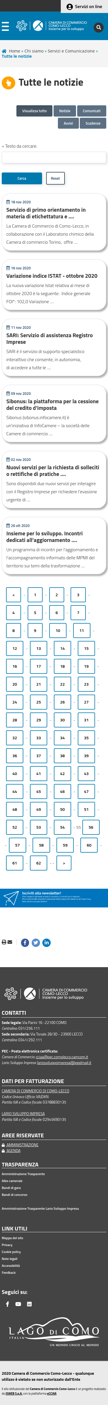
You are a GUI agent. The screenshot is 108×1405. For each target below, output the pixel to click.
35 (86, 738)
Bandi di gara (11, 1187)
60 (89, 845)
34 (62, 738)
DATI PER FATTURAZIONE (33, 1081)
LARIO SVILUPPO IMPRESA (23, 1114)
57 (17, 845)
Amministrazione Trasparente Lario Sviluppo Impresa (40, 1208)
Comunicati (92, 111)
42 (62, 773)
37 (38, 756)
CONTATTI (14, 1013)
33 (38, 738)
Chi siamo (33, 51)
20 (14, 684)
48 (14, 809)
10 (58, 630)
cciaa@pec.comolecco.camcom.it (62, 1057)
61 (14, 863)
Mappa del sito (12, 1238)
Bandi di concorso (14, 1194)
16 (14, 666)
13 (38, 648)
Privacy (7, 1245)
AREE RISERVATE (23, 1135)
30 (62, 720)
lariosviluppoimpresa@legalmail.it (64, 1063)
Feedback (9, 1272)
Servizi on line (88, 6)
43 (86, 773)
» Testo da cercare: (19, 145)
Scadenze (93, 123)
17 (38, 666)
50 (62, 809)
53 (38, 827)
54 (62, 827)
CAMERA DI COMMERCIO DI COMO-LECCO (35, 1091)
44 (14, 791)
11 (81, 630)
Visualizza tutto (34, 111)
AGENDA (11, 1150)
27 (86, 702)
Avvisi (68, 123)
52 (14, 827)
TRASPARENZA (20, 1164)
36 (14, 756)
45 (38, 791)
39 (86, 756)
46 (62, 791)
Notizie (65, 111)
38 (62, 756)
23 (86, 684)
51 (86, 809)
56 (91, 827)
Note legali (9, 1258)
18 (62, 666)
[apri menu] (5, 27)
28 (14, 720)
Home (14, 51)
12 (14, 648)
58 (41, 845)
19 (86, 666)
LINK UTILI (14, 1228)
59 (65, 845)
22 (62, 684)
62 (38, 863)
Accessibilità (11, 1265)
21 (38, 684)
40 (14, 773)
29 (38, 720)
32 (14, 738)
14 (62, 648)
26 (62, 702)
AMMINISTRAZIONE (20, 1145)
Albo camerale (12, 1180)
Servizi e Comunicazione (71, 51)
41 (38, 773)
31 (86, 720)
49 (38, 809)
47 (86, 791)
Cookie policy (11, 1251)
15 (86, 648)
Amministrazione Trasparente (23, 1174)
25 (38, 702)
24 (14, 702)
